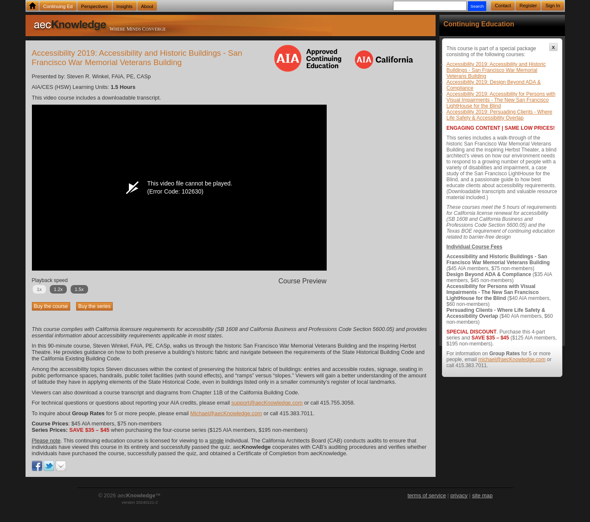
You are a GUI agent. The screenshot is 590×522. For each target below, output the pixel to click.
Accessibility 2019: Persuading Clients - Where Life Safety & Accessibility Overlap (500, 115)
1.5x (79, 289)
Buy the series (94, 306)
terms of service (427, 495)
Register (528, 5)
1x (39, 289)
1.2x (58, 289)
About (147, 6)
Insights (125, 6)
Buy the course (51, 306)
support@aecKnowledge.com (266, 402)
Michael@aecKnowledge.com (226, 413)
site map (482, 495)
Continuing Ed (58, 6)
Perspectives (94, 6)
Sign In (552, 5)
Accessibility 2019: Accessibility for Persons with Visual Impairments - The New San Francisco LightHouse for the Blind (501, 100)
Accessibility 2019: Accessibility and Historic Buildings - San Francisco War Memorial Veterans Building (496, 70)
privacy (459, 495)
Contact (503, 5)
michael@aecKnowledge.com (511, 359)
